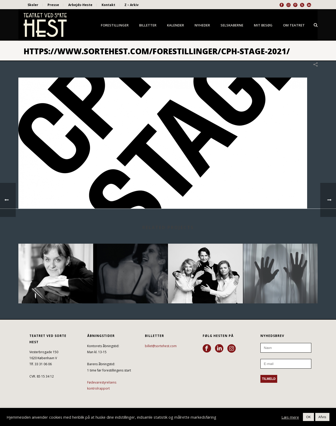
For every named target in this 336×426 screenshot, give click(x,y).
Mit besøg (263, 25)
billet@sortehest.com (161, 346)
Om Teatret (294, 25)
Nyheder (202, 25)
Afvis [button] (322, 416)
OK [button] (308, 416)
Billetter (147, 25)
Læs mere (290, 417)
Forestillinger (115, 25)
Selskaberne (231, 25)
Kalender (175, 25)
